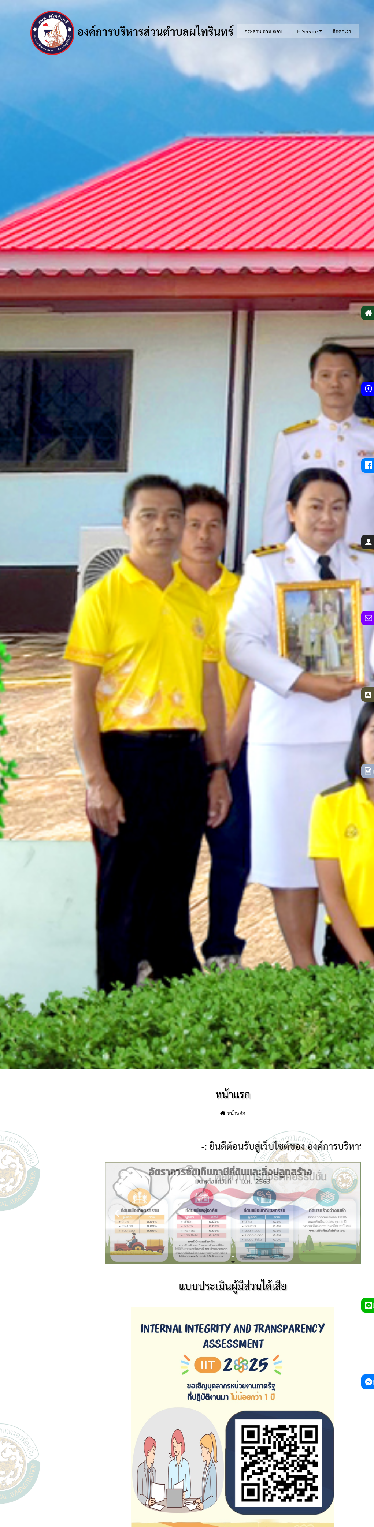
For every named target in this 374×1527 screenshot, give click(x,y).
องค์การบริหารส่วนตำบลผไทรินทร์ (131, 33)
